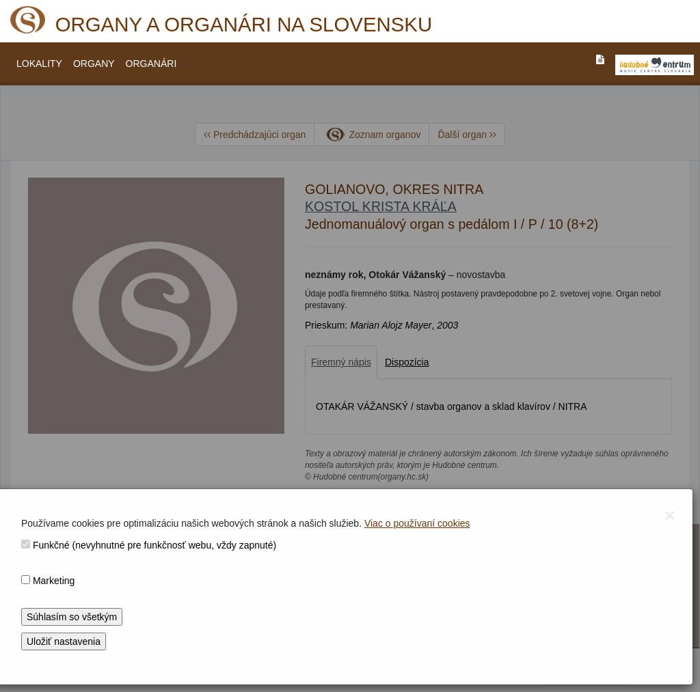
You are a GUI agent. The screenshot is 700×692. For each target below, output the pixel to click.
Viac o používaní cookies (417, 523)
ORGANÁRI (151, 63)
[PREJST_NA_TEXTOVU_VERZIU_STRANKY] (600, 59)
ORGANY (94, 63)
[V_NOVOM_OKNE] (654, 65)
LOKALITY (39, 63)
